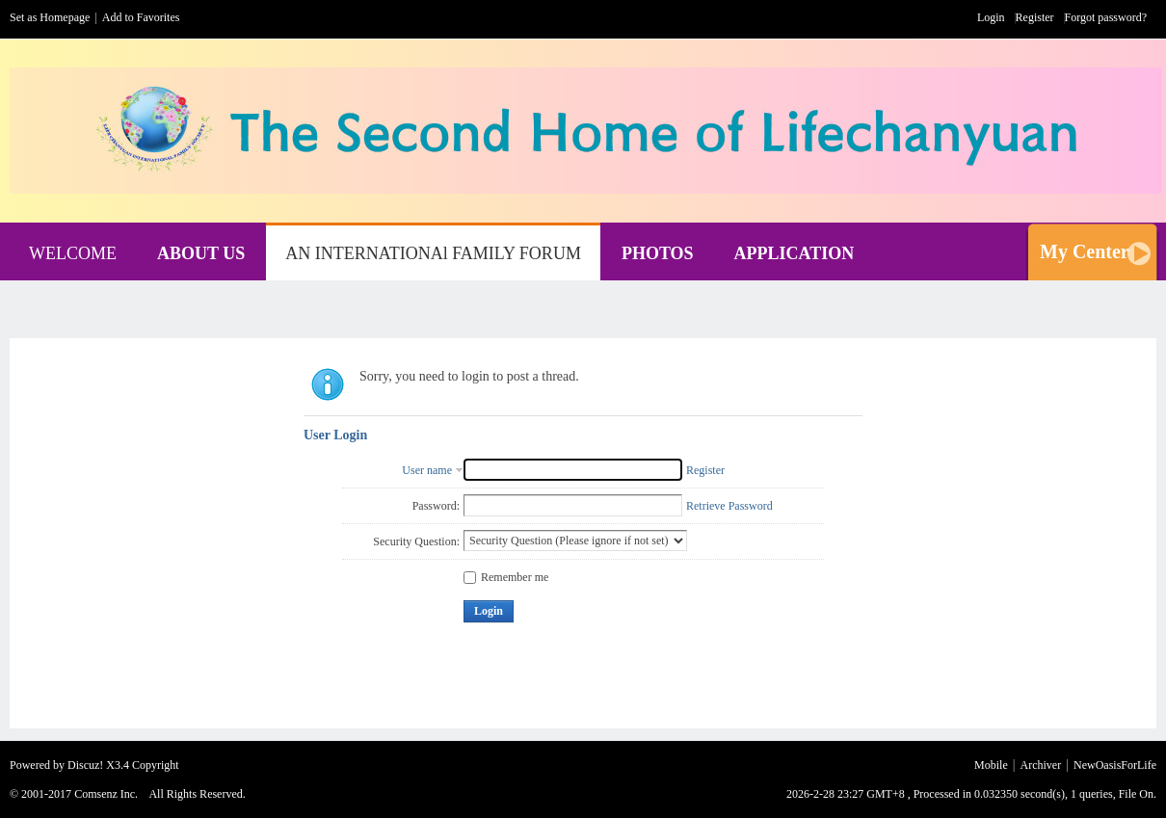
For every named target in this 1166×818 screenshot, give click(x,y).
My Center (1084, 251)
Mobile (991, 765)
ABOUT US (201, 253)
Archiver (1041, 765)
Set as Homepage (50, 17)
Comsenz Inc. (106, 794)
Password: (436, 506)
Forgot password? (1106, 17)
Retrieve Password (729, 506)
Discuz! (85, 765)
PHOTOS (658, 253)
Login (991, 17)
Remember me (506, 577)
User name (427, 470)
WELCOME (73, 253)
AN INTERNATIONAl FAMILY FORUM (433, 253)
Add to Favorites (141, 17)
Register (1035, 17)
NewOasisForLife (1114, 765)
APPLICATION (794, 253)
